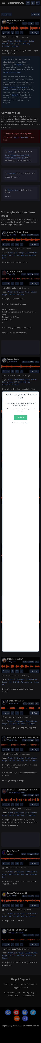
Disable (20, 417)
